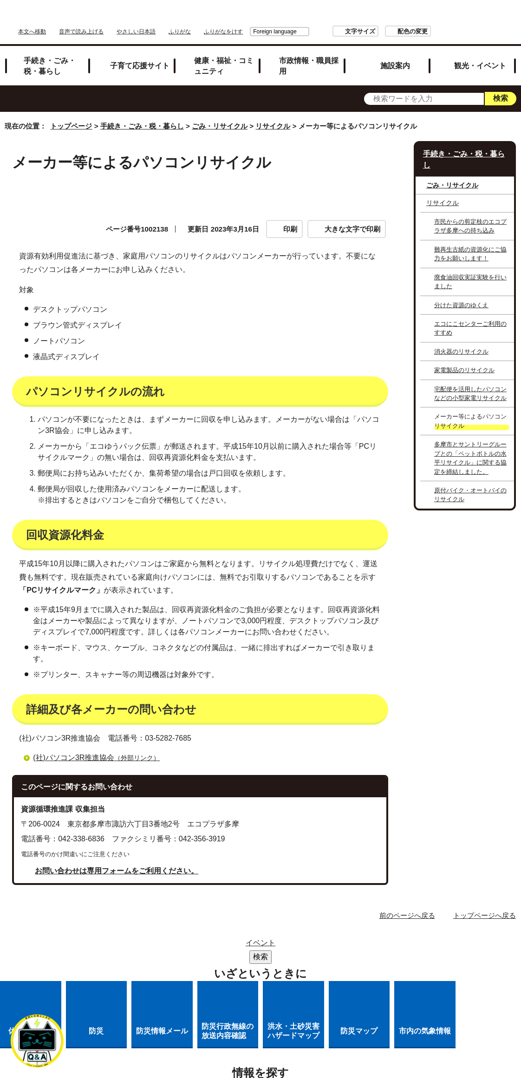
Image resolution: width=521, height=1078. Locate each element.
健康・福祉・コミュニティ (224, 55)
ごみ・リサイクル (219, 116)
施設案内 (395, 55)
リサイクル (272, 116)
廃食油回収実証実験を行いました (470, 271)
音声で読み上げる (198, 17)
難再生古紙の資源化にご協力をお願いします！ (470, 243)
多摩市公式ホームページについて (226, 959)
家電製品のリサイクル (464, 359)
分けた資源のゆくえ (461, 294)
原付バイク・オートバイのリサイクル (470, 484)
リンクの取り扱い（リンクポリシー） (269, 947)
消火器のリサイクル (461, 340)
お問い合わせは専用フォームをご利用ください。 (116, 860)
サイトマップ (209, 935)
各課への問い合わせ (333, 959)
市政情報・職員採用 (309, 55)
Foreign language (340, 17)
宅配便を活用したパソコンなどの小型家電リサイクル (470, 383)
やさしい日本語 (253, 17)
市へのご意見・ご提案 (269, 971)
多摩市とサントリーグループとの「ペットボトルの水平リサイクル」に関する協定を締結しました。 (470, 448)
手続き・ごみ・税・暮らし (50, 55)
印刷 (290, 218)
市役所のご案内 (324, 935)
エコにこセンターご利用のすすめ (470, 317)
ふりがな (297, 17)
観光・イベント (480, 55)
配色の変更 (477, 16)
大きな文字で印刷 (352, 218)
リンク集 (265, 935)
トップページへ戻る (484, 905)
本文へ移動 (149, 17)
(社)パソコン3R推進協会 (100, 747)
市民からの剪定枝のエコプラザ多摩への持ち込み (470, 215)
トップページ (71, 116)
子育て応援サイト (139, 55)
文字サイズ (425, 16)
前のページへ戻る (407, 905)
